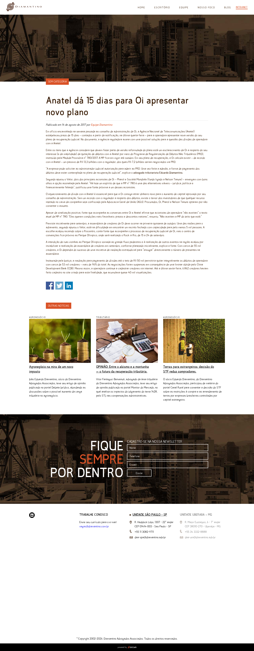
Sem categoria (57, 81)
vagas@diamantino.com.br (94, 526)
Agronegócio (37, 317)
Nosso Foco (206, 7)
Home (141, 7)
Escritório (162, 7)
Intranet (242, 7)
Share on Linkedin (69, 286)
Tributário (103, 317)
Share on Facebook (50, 286)
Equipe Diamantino (101, 125)
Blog (227, 7)
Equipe (184, 7)
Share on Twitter (59, 286)
